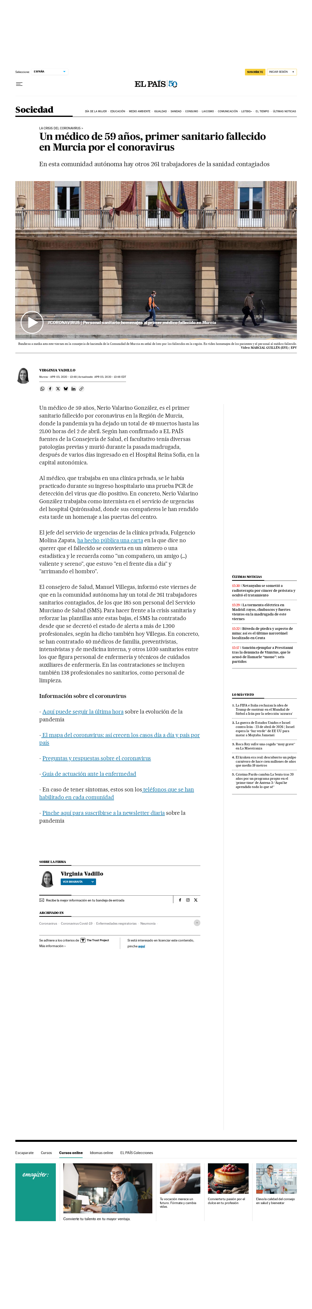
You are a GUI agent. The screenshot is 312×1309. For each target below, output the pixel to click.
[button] (156, 260)
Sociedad (34, 110)
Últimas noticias (284, 111)
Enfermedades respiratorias (116, 923)
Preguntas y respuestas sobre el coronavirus (96, 758)
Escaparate (24, 1153)
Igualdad (160, 111)
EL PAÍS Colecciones (136, 1153)
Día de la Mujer (96, 111)
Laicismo (208, 111)
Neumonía (148, 923)
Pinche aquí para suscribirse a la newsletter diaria (103, 812)
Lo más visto (243, 694)
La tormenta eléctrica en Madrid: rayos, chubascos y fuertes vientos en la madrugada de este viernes (261, 612)
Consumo (191, 111)
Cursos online (71, 1153)
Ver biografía (78, 881)
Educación (117, 111)
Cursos (46, 1153)
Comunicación (228, 111)
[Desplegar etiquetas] (197, 923)
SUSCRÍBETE (255, 72)
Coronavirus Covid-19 (76, 923)
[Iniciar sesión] (282, 72)
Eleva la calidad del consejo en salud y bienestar (275, 1201)
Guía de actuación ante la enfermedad (88, 773)
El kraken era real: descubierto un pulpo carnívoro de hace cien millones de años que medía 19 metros (266, 761)
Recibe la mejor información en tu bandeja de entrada (85, 900)
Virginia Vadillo (57, 370)
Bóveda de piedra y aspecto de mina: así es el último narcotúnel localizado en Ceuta (262, 633)
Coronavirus (48, 923)
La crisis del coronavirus (60, 128)
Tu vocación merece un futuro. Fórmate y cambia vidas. (178, 1203)
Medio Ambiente (139, 111)
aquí (141, 946)
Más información (52, 946)
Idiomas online (101, 1153)
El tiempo (262, 111)
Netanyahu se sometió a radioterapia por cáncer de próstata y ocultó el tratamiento (263, 590)
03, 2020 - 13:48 (63, 376)
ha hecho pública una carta (110, 540)
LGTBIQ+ (246, 111)
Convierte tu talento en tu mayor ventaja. (96, 1219)
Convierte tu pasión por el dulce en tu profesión (226, 1201)
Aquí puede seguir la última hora (82, 711)
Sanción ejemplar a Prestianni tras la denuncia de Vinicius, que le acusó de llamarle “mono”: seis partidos (262, 654)
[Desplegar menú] (19, 84)
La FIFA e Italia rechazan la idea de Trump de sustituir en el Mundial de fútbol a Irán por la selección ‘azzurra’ (264, 709)
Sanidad (176, 111)
